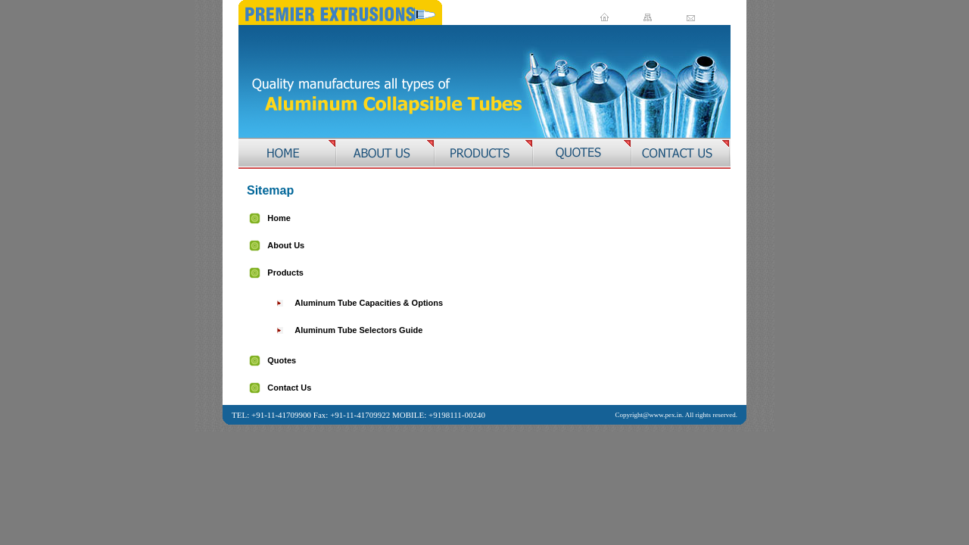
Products (285, 272)
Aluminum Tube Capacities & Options (368, 302)
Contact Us (289, 387)
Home (279, 218)
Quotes (281, 360)
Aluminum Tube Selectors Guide (358, 330)
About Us (285, 245)
